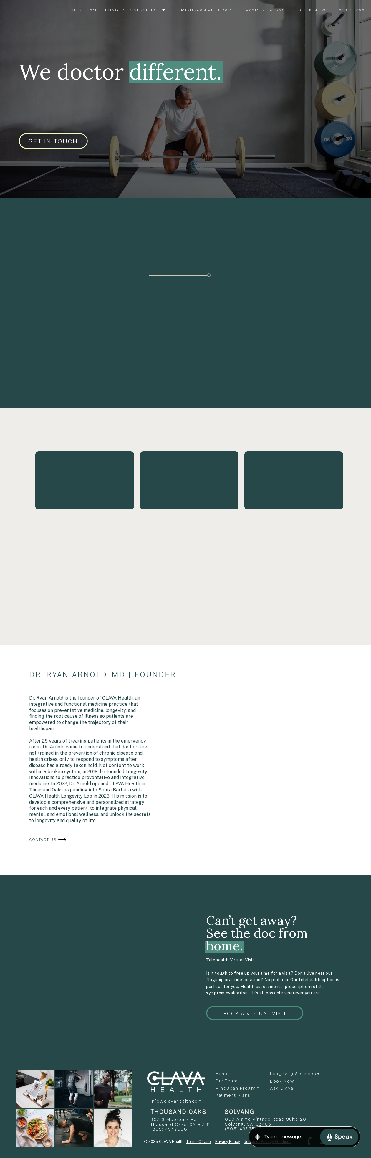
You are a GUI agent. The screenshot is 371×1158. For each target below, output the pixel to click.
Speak (339, 1137)
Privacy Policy (227, 1141)
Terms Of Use (198, 1141)
